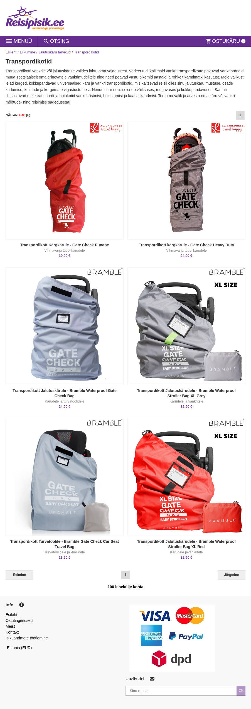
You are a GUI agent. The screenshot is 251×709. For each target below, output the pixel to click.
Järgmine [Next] (231, 575)
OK (240, 691)
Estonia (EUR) (19, 648)
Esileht (11, 52)
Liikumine (27, 52)
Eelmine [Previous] (19, 575)
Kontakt (12, 632)
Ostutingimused (19, 620)
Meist (10, 626)
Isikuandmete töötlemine (27, 638)
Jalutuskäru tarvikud (54, 52)
